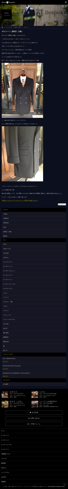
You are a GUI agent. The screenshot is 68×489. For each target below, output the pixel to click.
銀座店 (5, 236)
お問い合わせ (34, 418)
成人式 (5, 328)
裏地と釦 (6, 341)
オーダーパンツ (8, 279)
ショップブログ (8, 27)
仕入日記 (6, 324)
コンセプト (4, 458)
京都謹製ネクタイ (5, 454)
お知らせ (6, 257)
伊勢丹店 (6, 222)
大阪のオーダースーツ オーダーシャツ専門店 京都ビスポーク (20, 200)
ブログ (5, 306)
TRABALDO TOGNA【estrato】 (12, 366)
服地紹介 (6, 337)
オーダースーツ (8, 275)
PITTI (5, 244)
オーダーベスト (8, 288)
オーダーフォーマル (9, 284)
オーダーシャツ (8, 266)
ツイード (6, 297)
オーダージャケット (9, 271)
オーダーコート (22, 35)
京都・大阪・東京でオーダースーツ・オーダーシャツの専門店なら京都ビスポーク (26, 486)
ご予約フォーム (34, 424)
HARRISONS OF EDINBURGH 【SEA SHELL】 (16, 373)
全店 (4, 227)
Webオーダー (7, 248)
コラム (5, 293)
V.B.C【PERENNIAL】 (9, 358)
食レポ (5, 350)
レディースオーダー (9, 319)
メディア (6, 310)
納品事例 (3, 463)
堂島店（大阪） (18, 27)
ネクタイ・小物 (8, 301)
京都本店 (6, 218)
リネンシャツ (7, 315)
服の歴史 (6, 332)
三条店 (5, 214)
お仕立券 (6, 253)
